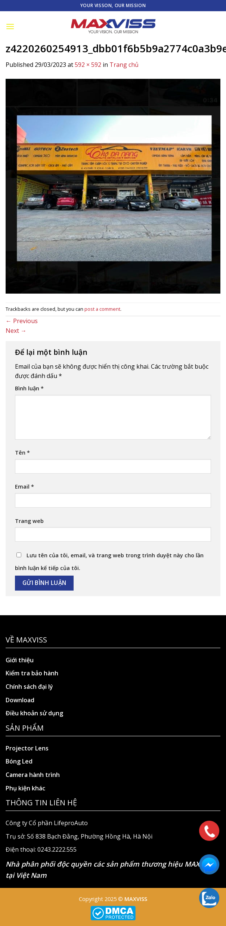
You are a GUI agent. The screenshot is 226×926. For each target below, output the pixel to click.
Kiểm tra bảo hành (32, 673)
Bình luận (29, 388)
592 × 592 (88, 65)
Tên (22, 452)
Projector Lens (27, 748)
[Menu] (10, 26)
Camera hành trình (33, 775)
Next (16, 330)
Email (24, 486)
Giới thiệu (20, 660)
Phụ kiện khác (25, 788)
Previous (22, 321)
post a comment (102, 309)
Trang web (29, 520)
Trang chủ (124, 65)
